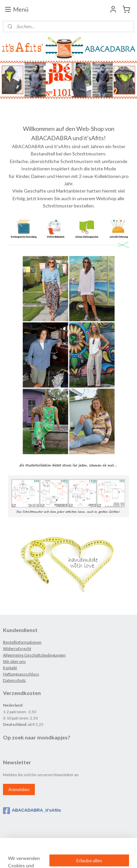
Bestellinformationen (22, 642)
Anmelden (19, 789)
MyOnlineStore (68, 856)
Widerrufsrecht (17, 648)
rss (68, 845)
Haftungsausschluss (21, 673)
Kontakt (10, 667)
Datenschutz (14, 680)
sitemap (56, 845)
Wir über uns (14, 661)
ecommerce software (92, 845)
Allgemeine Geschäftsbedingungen (34, 655)
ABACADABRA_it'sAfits (32, 811)
